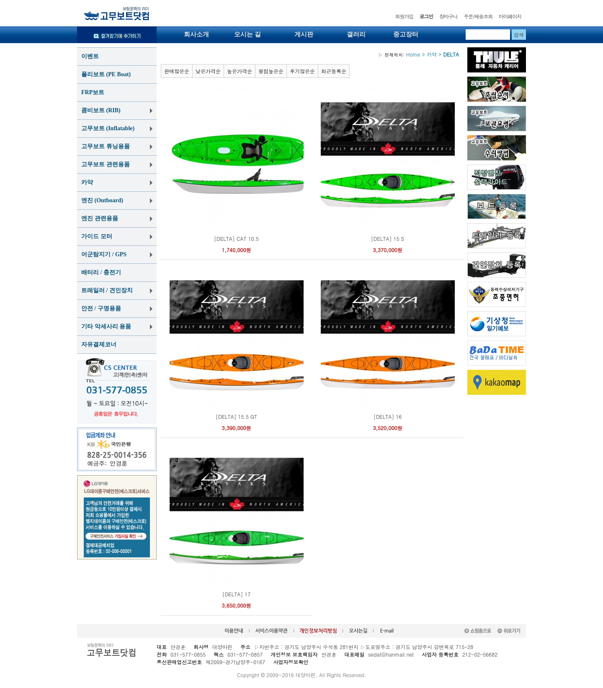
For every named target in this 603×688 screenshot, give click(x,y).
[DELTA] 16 (388, 416)
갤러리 (356, 34)
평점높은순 (270, 71)
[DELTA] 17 (236, 594)
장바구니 (448, 16)
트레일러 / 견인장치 (107, 290)
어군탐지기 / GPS (103, 254)
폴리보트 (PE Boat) (106, 74)
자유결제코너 (98, 344)
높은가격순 (239, 71)
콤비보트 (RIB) (101, 110)
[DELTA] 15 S (387, 238)
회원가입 (404, 16)
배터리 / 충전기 (101, 272)
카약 (87, 182)
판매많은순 (176, 71)
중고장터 (405, 34)
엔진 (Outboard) (102, 200)
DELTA (451, 54)
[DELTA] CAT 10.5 (236, 238)
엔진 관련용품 (99, 218)
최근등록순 (333, 71)
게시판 (303, 34)
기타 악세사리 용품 (106, 326)
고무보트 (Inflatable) (107, 128)
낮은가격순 (208, 71)
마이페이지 (510, 16)
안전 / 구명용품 (101, 308)
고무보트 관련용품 (105, 164)
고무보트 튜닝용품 (105, 146)
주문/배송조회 (478, 16)
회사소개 (196, 34)
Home (399, 54)
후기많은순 (302, 71)
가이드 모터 (96, 236)
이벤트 (90, 56)
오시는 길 (247, 34)
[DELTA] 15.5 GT (236, 416)
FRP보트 (92, 92)
